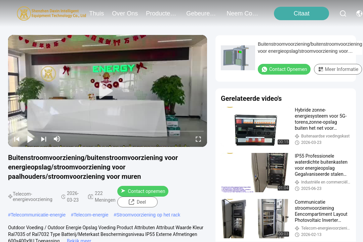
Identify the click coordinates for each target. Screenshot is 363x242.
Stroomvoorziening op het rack (148, 214)
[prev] (17, 139)
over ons (125, 13)
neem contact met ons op (243, 13)
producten (162, 13)
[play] (107, 91)
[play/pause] (30, 139)
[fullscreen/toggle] (198, 139)
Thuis (96, 13)
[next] (43, 139)
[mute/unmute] (57, 139)
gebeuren (202, 13)
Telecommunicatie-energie (38, 214)
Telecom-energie (91, 214)
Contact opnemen (143, 191)
